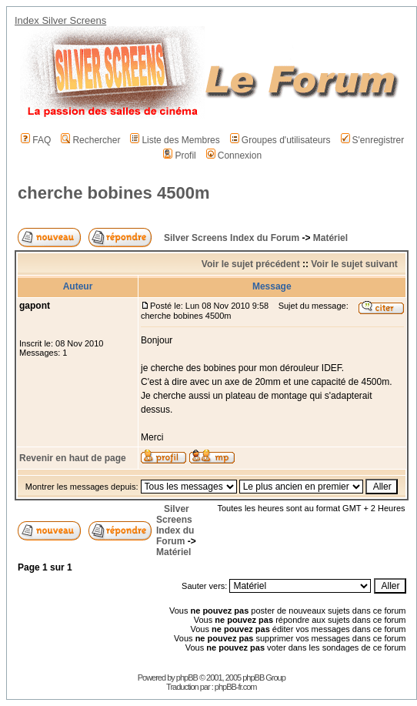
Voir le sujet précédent (251, 264)
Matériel (330, 238)
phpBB (187, 677)
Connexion (234, 155)
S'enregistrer (373, 140)
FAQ (36, 140)
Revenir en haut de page (72, 458)
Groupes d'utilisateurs (280, 140)
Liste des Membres (174, 140)
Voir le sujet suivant (354, 264)
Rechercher (90, 140)
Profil (179, 155)
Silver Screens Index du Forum (231, 238)
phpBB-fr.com (236, 686)
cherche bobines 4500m (113, 192)
